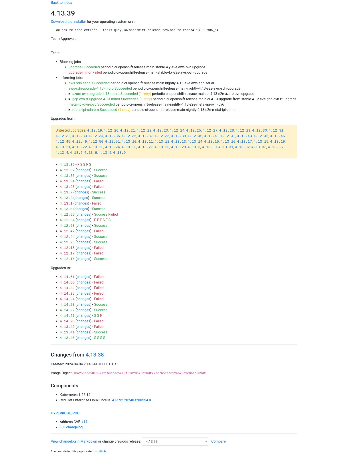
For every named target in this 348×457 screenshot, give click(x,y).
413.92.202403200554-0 (131, 400)
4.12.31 (276, 131)
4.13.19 (277, 142)
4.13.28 (161, 147)
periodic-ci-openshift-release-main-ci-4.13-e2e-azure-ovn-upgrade (163, 94)
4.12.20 (110, 131)
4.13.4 (61, 153)
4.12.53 (67, 226)
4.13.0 (66, 209)
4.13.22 (79, 147)
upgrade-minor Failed (85, 72)
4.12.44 (67, 237)
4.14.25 (67, 294)
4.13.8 (105, 153)
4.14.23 (67, 305)
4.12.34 (96, 136)
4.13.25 (67, 187)
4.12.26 (67, 242)
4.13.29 (178, 147)
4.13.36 (67, 176)
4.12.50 (96, 142)
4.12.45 (260, 136)
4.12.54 (67, 220)
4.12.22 (143, 131)
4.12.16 (67, 259)
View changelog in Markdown (74, 441)
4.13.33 (258, 147)
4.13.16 (227, 142)
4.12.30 (259, 131)
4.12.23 (160, 131)
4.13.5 (76, 153)
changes (83, 170)
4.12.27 (210, 131)
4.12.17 (67, 254)
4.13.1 (66, 204)
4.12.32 (62, 136)
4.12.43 (244, 136)
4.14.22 (67, 310)
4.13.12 (161, 142)
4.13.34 (67, 181)
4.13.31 (225, 147)
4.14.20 (67, 321)
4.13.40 (67, 338)
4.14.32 (67, 288)
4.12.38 (161, 136)
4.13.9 (119, 153)
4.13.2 (66, 198)
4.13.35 (275, 147)
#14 (84, 422)
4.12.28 (226, 131)
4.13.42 (67, 327)
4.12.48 (62, 142)
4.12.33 (79, 136)
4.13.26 (128, 147)
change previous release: (122, 441)
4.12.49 (79, 142)
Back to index (61, 2)
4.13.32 (242, 147)
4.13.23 (96, 147)
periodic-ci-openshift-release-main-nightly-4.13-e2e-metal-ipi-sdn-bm (155, 110)
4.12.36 (128, 136)
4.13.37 (67, 170)
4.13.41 (67, 333)
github (102, 451)
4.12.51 (112, 142)
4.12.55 (67, 215)
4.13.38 (67, 165)
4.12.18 (67, 248)
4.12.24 (177, 131)
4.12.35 (112, 136)
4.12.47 (67, 231)
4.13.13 (178, 142)
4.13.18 (260, 142)
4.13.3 (194, 147)
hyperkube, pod (65, 413)
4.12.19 (94, 131)
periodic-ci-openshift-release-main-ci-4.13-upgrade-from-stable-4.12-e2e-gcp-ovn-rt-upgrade (184, 99)
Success (100, 170)
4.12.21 (127, 131)
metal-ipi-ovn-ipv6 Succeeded (92, 104)
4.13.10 (128, 142)
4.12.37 (145, 136)
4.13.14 (195, 142)
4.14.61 (67, 277)
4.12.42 (227, 136)
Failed (99, 181)
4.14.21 (67, 316)
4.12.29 (242, 131)
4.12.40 (195, 136)
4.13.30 (209, 147)
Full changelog (71, 427)
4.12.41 (211, 136)
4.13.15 (211, 142)
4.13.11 (145, 142)
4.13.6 (90, 153)
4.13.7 (66, 193)
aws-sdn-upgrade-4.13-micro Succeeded (100, 88)
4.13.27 (145, 147)
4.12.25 (193, 131)
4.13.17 (244, 142)
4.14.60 (67, 283)
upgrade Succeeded (84, 67)
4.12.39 (178, 136)
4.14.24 (67, 299)
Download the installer (68, 22)
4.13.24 (112, 147)
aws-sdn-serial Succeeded (89, 83)
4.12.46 (277, 136)
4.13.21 (62, 147)
